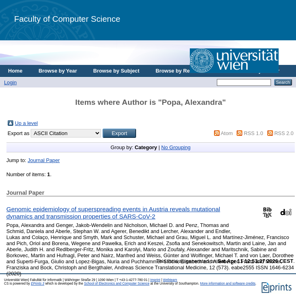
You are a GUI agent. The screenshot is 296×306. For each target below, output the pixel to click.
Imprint (155, 280)
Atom (227, 133)
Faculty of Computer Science (67, 18)
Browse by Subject (116, 71)
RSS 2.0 (284, 133)
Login (10, 82)
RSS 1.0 (253, 133)
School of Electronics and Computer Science (116, 283)
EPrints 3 (37, 283)
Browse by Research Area (187, 71)
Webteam (170, 280)
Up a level (26, 123)
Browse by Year (58, 71)
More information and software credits (228, 283)
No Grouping (176, 147)
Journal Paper (43, 160)
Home (15, 71)
